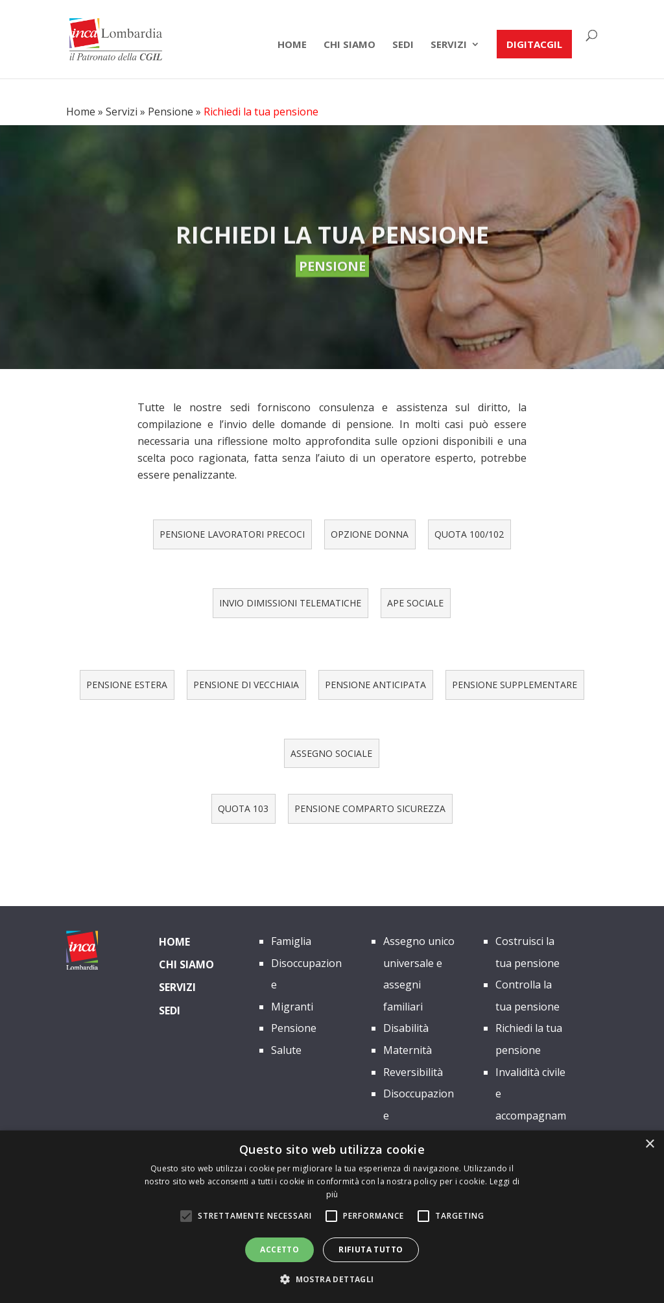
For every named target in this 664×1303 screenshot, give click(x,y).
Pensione (170, 111)
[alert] (332, 1216)
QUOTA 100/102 (469, 534)
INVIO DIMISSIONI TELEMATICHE (290, 603)
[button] (332, 1279)
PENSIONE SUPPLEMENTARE (514, 684)
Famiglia (291, 941)
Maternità (407, 1050)
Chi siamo (186, 964)
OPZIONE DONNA (370, 534)
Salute (286, 1050)
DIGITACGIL (534, 44)
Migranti (292, 1006)
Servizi (449, 45)
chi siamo (349, 45)
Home (292, 45)
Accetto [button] (279, 1249)
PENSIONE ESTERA (126, 684)
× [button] (649, 1144)
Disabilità (406, 1028)
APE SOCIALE (415, 603)
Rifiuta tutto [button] (370, 1249)
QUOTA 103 (243, 808)
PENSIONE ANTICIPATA (375, 684)
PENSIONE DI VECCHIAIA (246, 684)
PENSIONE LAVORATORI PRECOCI (232, 534)
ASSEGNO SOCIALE (331, 753)
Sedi (403, 45)
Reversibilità (413, 1072)
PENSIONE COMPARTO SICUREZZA (369, 808)
